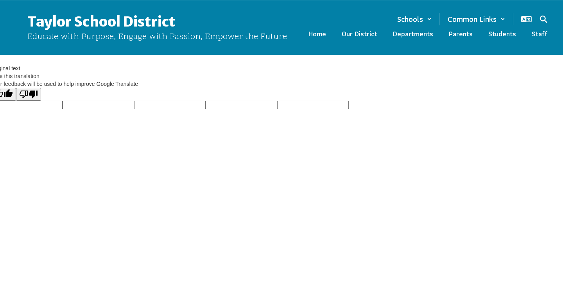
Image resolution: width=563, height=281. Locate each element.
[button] (414, 19)
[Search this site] (543, 19)
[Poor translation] (28, 94)
